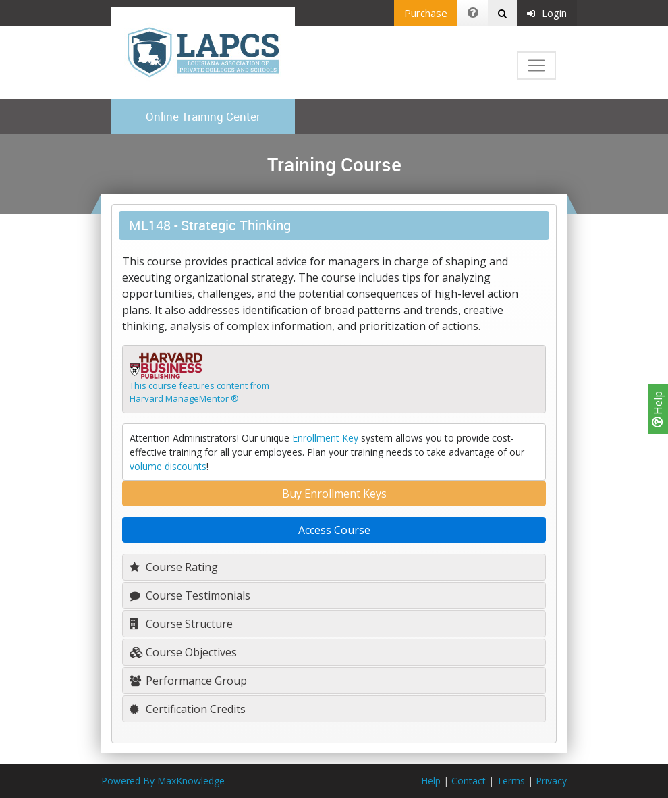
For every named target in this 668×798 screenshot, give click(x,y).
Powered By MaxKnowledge (163, 780)
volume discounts (168, 466)
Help (657, 409)
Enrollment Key (325, 437)
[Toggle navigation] (536, 65)
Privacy (551, 780)
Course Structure (181, 623)
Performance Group (188, 680)
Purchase (425, 13)
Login (547, 13)
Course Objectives (183, 652)
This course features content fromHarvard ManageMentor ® (199, 392)
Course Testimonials (190, 595)
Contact (468, 780)
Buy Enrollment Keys (334, 493)
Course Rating (174, 567)
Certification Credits (188, 708)
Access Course (334, 530)
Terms (511, 780)
